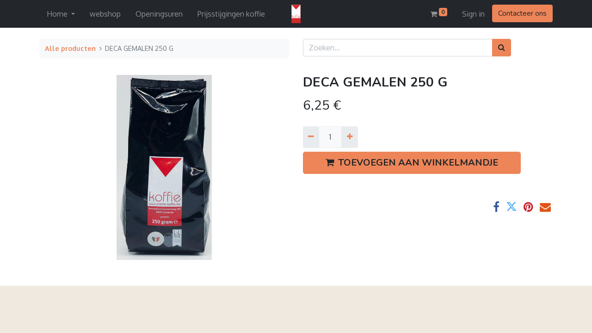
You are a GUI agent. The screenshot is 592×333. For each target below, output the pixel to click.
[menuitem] (105, 14)
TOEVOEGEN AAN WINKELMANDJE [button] (412, 162)
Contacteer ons (522, 13)
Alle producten (70, 48)
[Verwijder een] (311, 137)
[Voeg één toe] (349, 137)
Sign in (473, 13)
